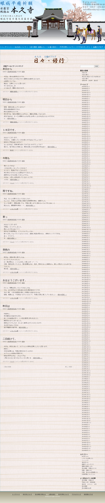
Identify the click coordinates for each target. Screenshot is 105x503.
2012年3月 (85, 412)
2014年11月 (85, 349)
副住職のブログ (88, 494)
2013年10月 (85, 375)
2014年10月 (85, 351)
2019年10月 (85, 231)
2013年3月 (85, 389)
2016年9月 (85, 305)
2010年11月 (85, 444)
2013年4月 (85, 387)
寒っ (5, 217)
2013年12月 (85, 371)
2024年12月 (85, 114)
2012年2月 (85, 414)
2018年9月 (85, 257)
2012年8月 (85, 402)
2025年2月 (85, 110)
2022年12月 (85, 160)
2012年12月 (85, 395)
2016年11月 (85, 301)
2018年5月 (85, 265)
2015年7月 (85, 333)
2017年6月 (85, 287)
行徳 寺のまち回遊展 (88, 472)
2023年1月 (85, 158)
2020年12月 (85, 204)
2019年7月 (85, 237)
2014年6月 (85, 359)
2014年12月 (85, 347)
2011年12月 (85, 418)
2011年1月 (85, 440)
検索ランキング (86, 464)
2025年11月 (85, 94)
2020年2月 (85, 223)
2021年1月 (85, 202)
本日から (7, 69)
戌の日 (84, 462)
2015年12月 (85, 323)
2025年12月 (85, 92)
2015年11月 (85, 325)
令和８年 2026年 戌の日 (90, 80)
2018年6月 (85, 263)
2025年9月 (85, 98)
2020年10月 (85, 208)
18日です (84, 72)
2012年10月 (85, 398)
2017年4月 (85, 291)
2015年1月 (85, 345)
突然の (6, 249)
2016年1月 (85, 321)
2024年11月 (85, 116)
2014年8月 (85, 355)
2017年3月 (85, 293)
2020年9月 (85, 210)
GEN (23, 71)
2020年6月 (85, 216)
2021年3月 (85, 200)
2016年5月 (85, 313)
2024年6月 (85, 124)
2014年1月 (85, 369)
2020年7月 (85, 214)
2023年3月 (85, 154)
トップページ (16, 494)
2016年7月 (85, 309)
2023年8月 (85, 144)
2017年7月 (85, 285)
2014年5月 (85, 361)
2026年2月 (85, 90)
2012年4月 (85, 410)
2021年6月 (85, 196)
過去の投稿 (7, 367)
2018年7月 (85, 261)
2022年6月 (85, 172)
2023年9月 (85, 142)
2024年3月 (85, 130)
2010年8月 (85, 450)
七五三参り (85, 74)
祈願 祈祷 (85, 470)
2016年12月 (85, 299)
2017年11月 (85, 277)
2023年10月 (85, 140)
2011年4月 (85, 434)
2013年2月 (85, 391)
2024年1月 (85, 134)
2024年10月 (85, 118)
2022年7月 (85, 170)
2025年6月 (85, 104)
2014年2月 (85, 367)
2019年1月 (85, 249)
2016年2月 (85, 319)
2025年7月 (85, 102)
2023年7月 (85, 146)
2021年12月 (85, 184)
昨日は (6, 306)
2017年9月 (85, 281)
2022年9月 (85, 166)
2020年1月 (85, 225)
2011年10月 (85, 422)
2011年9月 (85, 424)
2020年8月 (85, 212)
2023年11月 (85, 138)
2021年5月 (85, 198)
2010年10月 (85, 446)
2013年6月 (85, 383)
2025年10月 (85, 96)
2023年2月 (85, 156)
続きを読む (12, 118)
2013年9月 (85, 377)
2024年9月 (85, 120)
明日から (7, 99)
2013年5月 (85, 385)
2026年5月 (85, 86)
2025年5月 (85, 106)
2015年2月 (85, 343)
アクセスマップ (76, 494)
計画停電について (87, 474)
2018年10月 (85, 255)
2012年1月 (85, 416)
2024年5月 (85, 126)
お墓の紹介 (52, 494)
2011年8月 (85, 426)
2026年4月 (85, 88)
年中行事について (63, 494)
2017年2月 (85, 295)
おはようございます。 (15, 280)
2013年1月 (85, 393)
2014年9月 (85, 353)
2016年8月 (85, 307)
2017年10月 (85, 279)
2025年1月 (85, 112)
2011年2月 (85, 438)
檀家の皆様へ (14, 91)
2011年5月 (85, 432)
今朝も (6, 158)
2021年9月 (85, 190)
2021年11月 (85, 186)
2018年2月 (85, 271)
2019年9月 (85, 233)
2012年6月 (85, 406)
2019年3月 (85, 245)
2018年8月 (85, 259)
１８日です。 (10, 130)
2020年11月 (85, 206)
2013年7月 (85, 381)
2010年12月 (85, 442)
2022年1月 (85, 182)
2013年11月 (85, 373)
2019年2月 (85, 247)
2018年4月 (85, 267)
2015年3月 (85, 341)
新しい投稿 (69, 367)
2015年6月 (85, 335)
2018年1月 (85, 273)
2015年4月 (85, 339)
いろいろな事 (14, 209)
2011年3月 (85, 436)
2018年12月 (85, 251)
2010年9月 (85, 448)
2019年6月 (85, 239)
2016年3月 (85, 317)
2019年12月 (85, 227)
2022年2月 (85, 180)
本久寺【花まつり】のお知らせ (91, 76)
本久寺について (27, 494)
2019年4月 (85, 243)
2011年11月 (85, 420)
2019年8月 (85, 235)
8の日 (12, 150)
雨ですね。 (9, 191)
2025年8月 (85, 100)
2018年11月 (85, 253)
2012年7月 (85, 404)
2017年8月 (85, 283)
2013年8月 (85, 379)
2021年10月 (85, 188)
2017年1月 (85, 297)
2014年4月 (85, 363)
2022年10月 (85, 164)
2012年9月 (85, 400)
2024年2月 (85, 132)
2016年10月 (85, 303)
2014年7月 (85, 357)
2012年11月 (85, 396)
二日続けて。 (10, 339)
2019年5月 (85, 241)
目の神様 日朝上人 (88, 468)
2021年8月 (85, 192)
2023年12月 (85, 136)
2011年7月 (85, 428)
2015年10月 (85, 327)
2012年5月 (85, 408)
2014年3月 (85, 365)
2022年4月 (85, 176)
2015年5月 (85, 337)
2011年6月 (85, 430)
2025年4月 (85, 108)
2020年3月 (85, 221)
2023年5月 (85, 150)
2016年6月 (85, 311)
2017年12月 (85, 275)
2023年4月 (85, 152)
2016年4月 (85, 315)
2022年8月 (85, 168)
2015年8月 (85, 331)
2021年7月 (85, 194)
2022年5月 (85, 174)
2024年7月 (85, 122)
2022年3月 (85, 178)
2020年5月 (85, 218)
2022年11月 (85, 162)
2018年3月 (85, 269)
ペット (12, 183)
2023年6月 (85, 148)
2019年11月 (85, 229)
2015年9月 (85, 329)
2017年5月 (85, 289)
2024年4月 (85, 128)
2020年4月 (85, 220)
